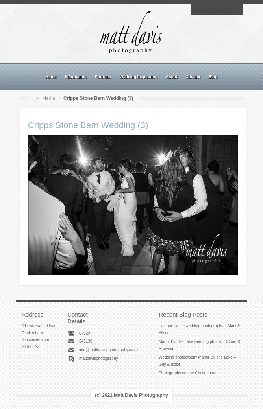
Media (48, 98)
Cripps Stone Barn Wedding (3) (88, 125)
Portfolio (103, 77)
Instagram (217, 9)
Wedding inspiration (138, 77)
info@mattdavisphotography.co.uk (109, 350)
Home (51, 77)
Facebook (208, 9)
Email (199, 9)
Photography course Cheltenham (187, 373)
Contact (192, 77)
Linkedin (226, 9)
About (171, 77)
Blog (213, 77)
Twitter (235, 9)
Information (76, 77)
